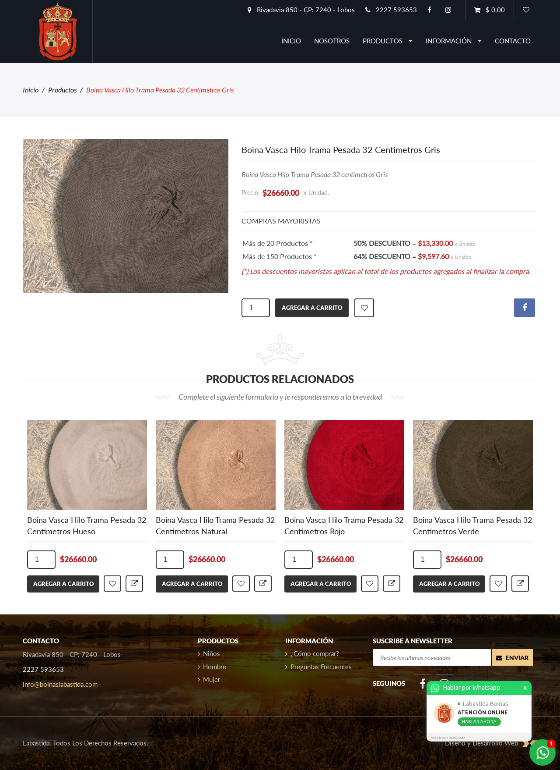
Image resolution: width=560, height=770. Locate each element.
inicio (291, 41)
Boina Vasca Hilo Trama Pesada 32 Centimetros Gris (341, 149)
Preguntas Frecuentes (318, 667)
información (454, 41)
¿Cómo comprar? (312, 653)
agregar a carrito (312, 307)
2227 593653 (391, 10)
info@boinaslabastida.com (60, 684)
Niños (209, 653)
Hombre (212, 667)
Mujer (209, 679)
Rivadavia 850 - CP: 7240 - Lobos (301, 10)
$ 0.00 (489, 10)
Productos (388, 41)
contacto (513, 41)
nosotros (332, 41)
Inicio (30, 89)
